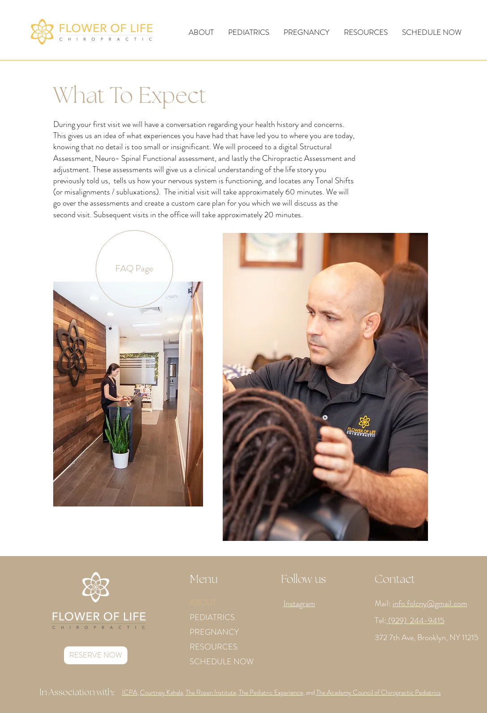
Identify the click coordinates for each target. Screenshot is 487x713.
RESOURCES (213, 647)
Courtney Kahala (161, 692)
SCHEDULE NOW (222, 661)
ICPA (129, 692)
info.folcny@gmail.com (430, 603)
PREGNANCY (214, 632)
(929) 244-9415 (415, 620)
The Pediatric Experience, (272, 692)
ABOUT (203, 602)
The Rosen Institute (211, 692)
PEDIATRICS (212, 617)
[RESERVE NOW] (95, 655)
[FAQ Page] (134, 269)
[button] (201, 32)
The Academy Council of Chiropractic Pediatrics (378, 692)
